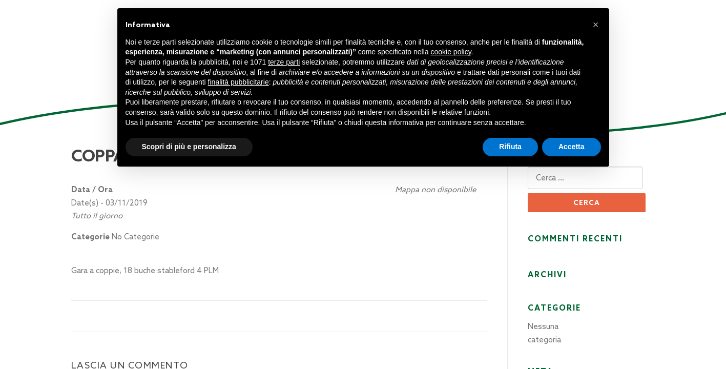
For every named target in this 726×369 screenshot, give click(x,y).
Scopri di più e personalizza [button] (189, 146)
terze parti (284, 62)
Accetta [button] (571, 146)
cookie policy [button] (450, 52)
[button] (596, 24)
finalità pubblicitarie (238, 82)
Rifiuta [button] (510, 146)
